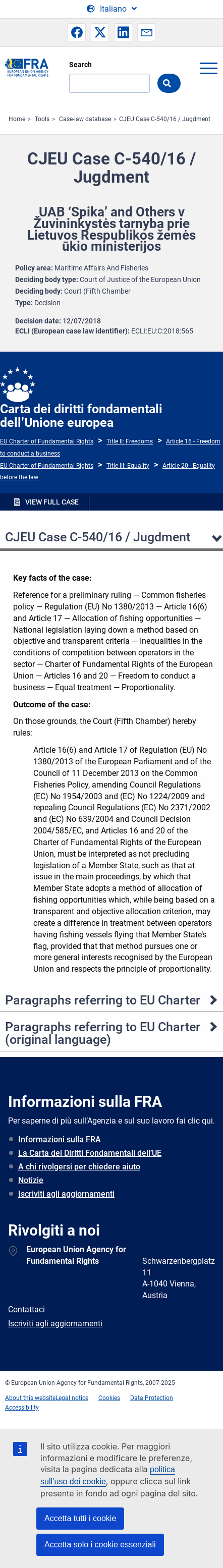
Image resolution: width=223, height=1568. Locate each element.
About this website (30, 1398)
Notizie (30, 1180)
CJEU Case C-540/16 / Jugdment (164, 119)
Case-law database (85, 119)
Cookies (109, 1398)
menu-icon (208, 68)
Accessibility (22, 1407)
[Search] (109, 83)
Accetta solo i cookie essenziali (100, 1544)
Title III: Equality (127, 465)
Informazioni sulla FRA (59, 1139)
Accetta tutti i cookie (80, 1518)
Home (17, 119)
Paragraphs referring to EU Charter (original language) (102, 1033)
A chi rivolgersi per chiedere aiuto (79, 1166)
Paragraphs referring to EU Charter (102, 1000)
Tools (42, 119)
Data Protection (151, 1398)
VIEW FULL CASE (52, 502)
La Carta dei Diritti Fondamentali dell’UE (89, 1153)
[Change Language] (112, 9)
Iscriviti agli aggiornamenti (66, 1194)
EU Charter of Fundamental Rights (46, 441)
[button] (77, 32)
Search (80, 65)
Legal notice (71, 1398)
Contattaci (26, 1309)
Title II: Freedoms (129, 441)
